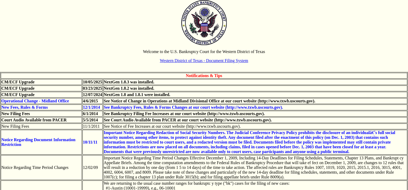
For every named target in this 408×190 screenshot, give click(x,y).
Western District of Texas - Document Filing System (204, 60)
